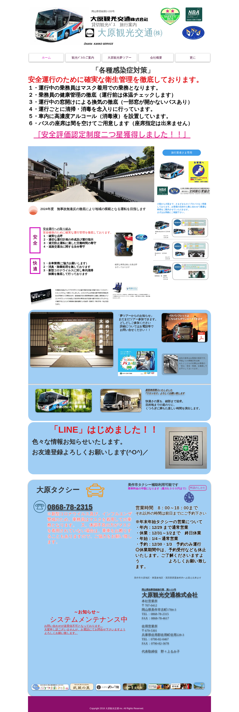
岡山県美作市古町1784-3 (159, 609)
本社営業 (148, 601)
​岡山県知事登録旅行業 (153, 589)
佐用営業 (148, 626)
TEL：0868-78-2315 (155, 614)
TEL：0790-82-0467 (155, 639)
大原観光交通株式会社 (170, 595)
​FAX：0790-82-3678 (155, 643)
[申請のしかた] (198, 488)
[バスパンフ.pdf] (201, 337)
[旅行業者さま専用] (181, 153)
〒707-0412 (149, 605)
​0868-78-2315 (70, 507)
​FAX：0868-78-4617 (155, 618)
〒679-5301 (149, 630)
